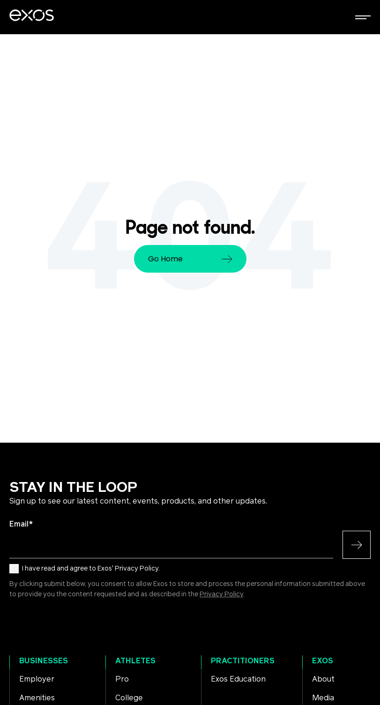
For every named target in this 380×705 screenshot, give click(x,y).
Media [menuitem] (323, 698)
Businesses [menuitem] (43, 661)
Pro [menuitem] (122, 679)
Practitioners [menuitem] (243, 661)
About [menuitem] (323, 679)
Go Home (190, 258)
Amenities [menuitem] (37, 698)
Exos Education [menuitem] (238, 679)
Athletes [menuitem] (135, 661)
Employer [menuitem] (36, 679)
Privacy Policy (221, 594)
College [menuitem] (129, 698)
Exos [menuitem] (322, 661)
